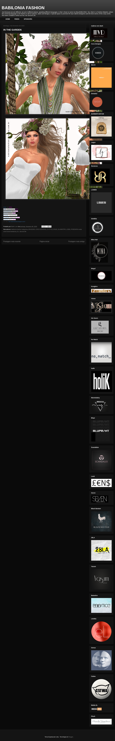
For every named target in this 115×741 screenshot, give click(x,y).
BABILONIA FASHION (23, 7)
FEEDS (16, 19)
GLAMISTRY (62, 229)
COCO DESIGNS (7, 211)
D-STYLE (50, 229)
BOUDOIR (31, 229)
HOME (8, 19)
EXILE (55, 229)
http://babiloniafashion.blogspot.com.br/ (16, 221)
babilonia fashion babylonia (19, 229)
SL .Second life (21, 231)
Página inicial (44, 241)
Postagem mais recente (11, 241)
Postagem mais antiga (76, 241)
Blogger (70, 737)
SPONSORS (28, 19)
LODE (68, 229)
